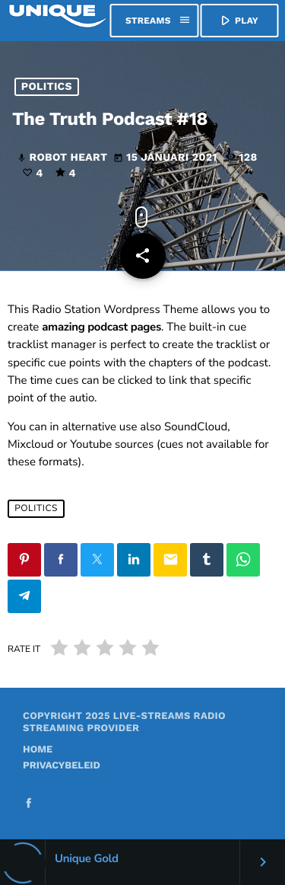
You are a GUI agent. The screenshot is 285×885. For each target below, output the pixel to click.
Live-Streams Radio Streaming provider (124, 722)
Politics (46, 87)
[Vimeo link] (58, 20)
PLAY (237, 20)
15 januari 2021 (166, 158)
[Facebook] (29, 805)
